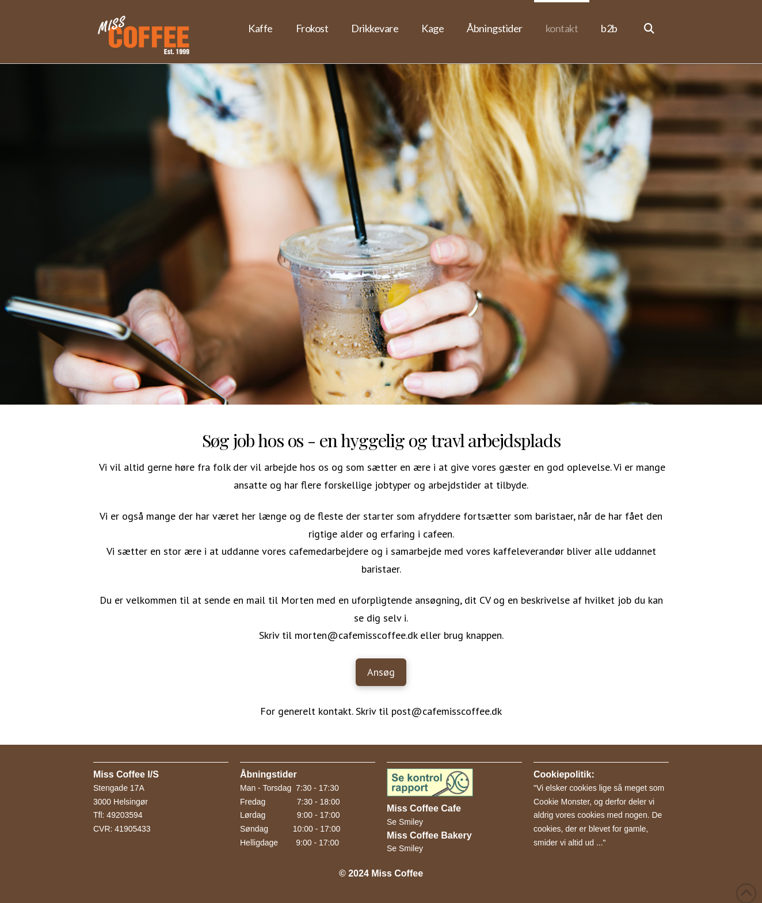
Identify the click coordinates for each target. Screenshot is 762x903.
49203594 (124, 815)
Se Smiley (405, 821)
